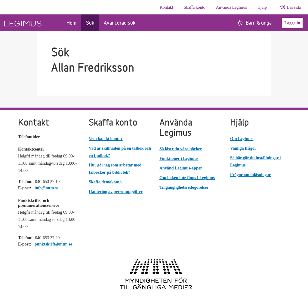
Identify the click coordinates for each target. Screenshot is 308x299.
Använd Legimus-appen (181, 168)
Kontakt (166, 7)
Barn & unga (254, 22)
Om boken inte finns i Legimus (187, 177)
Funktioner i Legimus (179, 158)
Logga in (292, 23)
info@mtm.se (47, 188)
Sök (90, 22)
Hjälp (262, 7)
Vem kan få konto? (106, 138)
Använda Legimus (231, 7)
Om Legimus (241, 138)
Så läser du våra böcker (180, 149)
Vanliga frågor (243, 148)
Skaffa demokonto (105, 182)
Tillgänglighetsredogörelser (183, 187)
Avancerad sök (119, 22)
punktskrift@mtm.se (53, 244)
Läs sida (294, 7)
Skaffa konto (194, 7)
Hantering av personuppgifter (116, 191)
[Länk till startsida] (31, 22)
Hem (71, 22)
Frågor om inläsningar (250, 174)
